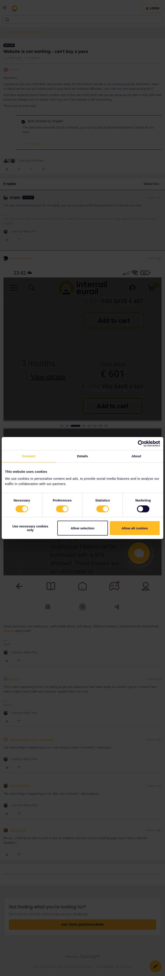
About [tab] (136, 456)
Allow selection (82, 528)
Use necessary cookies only (30, 528)
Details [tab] (82, 456)
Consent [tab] (28, 456)
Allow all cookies (135, 528)
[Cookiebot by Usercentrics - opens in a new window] (141, 443)
